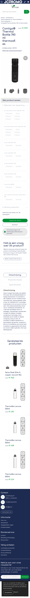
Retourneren (4, 540)
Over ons (3, 520)
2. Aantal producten (10, 207)
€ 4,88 (9, 446)
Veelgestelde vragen (7, 525)
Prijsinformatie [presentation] (15, 280)
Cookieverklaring (6, 550)
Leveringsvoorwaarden (8, 548)
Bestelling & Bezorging (7, 537)
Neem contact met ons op (13, 258)
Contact (3, 535)
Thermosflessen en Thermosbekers (11, 19)
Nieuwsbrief (4, 522)
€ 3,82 (9, 412)
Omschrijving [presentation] (15, 275)
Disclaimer (4, 555)
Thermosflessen (5, 21)
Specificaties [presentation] (15, 285)
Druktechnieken (5, 527)
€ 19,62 (9, 378)
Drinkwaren (9, 17)
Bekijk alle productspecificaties (12, 50)
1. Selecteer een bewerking (13, 105)
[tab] (14, 275)
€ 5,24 (9, 479)
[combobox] (12, 12)
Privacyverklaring (6, 552)
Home (3, 17)
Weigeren (16, 592)
